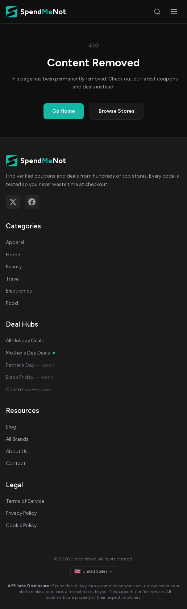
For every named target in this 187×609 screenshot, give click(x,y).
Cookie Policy (21, 525)
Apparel (15, 242)
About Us (17, 451)
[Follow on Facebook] (32, 202)
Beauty (14, 267)
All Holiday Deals (25, 340)
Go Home (63, 111)
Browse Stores (116, 111)
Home (13, 255)
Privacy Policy (21, 513)
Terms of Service (25, 501)
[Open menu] (174, 11)
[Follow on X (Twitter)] (13, 202)
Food (12, 303)
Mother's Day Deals (30, 353)
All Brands (17, 439)
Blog (11, 427)
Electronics (19, 291)
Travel (13, 279)
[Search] (157, 11)
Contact (16, 463)
